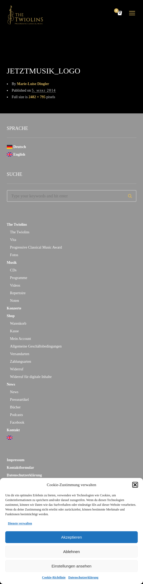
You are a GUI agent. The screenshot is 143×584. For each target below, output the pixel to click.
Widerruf (16, 369)
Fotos (14, 255)
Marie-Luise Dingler (33, 84)
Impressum (15, 460)
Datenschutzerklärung (83, 577)
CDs (13, 270)
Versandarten (19, 354)
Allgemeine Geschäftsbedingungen (36, 346)
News (11, 384)
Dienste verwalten (20, 523)
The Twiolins (17, 225)
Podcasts (16, 415)
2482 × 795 (37, 97)
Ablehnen (71, 551)
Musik (12, 263)
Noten (14, 301)
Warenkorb (18, 323)
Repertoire (17, 293)
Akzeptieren (71, 537)
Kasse (14, 331)
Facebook (17, 422)
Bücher (15, 407)
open (132, 13)
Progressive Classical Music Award (36, 247)
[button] (135, 484)
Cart (117, 11)
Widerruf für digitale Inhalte (31, 377)
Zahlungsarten (20, 362)
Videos (15, 285)
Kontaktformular (20, 468)
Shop (11, 316)
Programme (18, 278)
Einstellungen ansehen (71, 566)
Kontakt (13, 430)
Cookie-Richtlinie (54, 577)
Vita (13, 240)
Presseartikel (19, 400)
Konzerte (14, 308)
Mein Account (20, 339)
